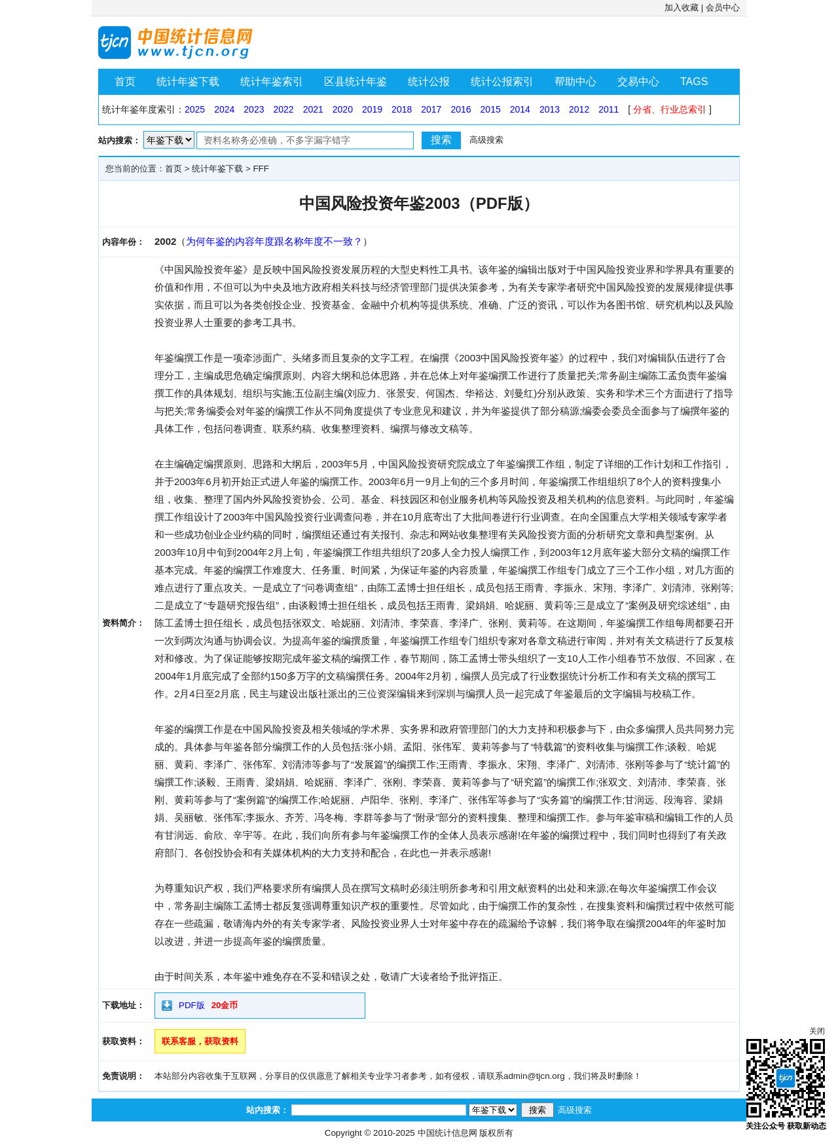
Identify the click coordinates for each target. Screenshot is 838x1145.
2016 (460, 109)
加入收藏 (682, 7)
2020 (343, 109)
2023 (254, 109)
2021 (313, 109)
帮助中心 (575, 81)
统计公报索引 (502, 81)
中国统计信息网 (447, 1133)
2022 (283, 109)
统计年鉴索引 (271, 81)
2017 (431, 109)
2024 (224, 109)
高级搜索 (486, 140)
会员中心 (723, 7)
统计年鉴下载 (187, 81)
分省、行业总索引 (669, 109)
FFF (260, 168)
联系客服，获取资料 (200, 1041)
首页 (125, 81)
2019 (372, 109)
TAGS (694, 81)
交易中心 (638, 81)
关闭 (817, 1031)
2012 (579, 109)
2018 (402, 109)
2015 (491, 109)
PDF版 (192, 1005)
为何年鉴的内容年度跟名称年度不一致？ (274, 241)
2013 (549, 109)
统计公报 (429, 81)
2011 (608, 109)
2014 (520, 109)
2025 (195, 109)
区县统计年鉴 (355, 81)
